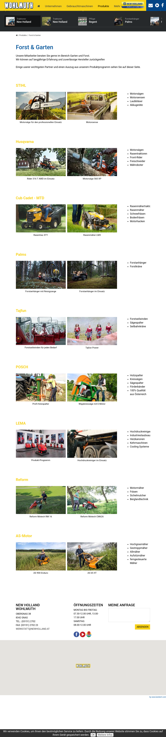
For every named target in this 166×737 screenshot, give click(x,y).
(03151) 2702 (28, 659)
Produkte (103, 6)
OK (93, 734)
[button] (83, 704)
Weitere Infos (105, 734)
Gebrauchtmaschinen (80, 6)
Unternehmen (53, 6)
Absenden (142, 665)
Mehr (117, 6)
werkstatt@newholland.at (33, 667)
